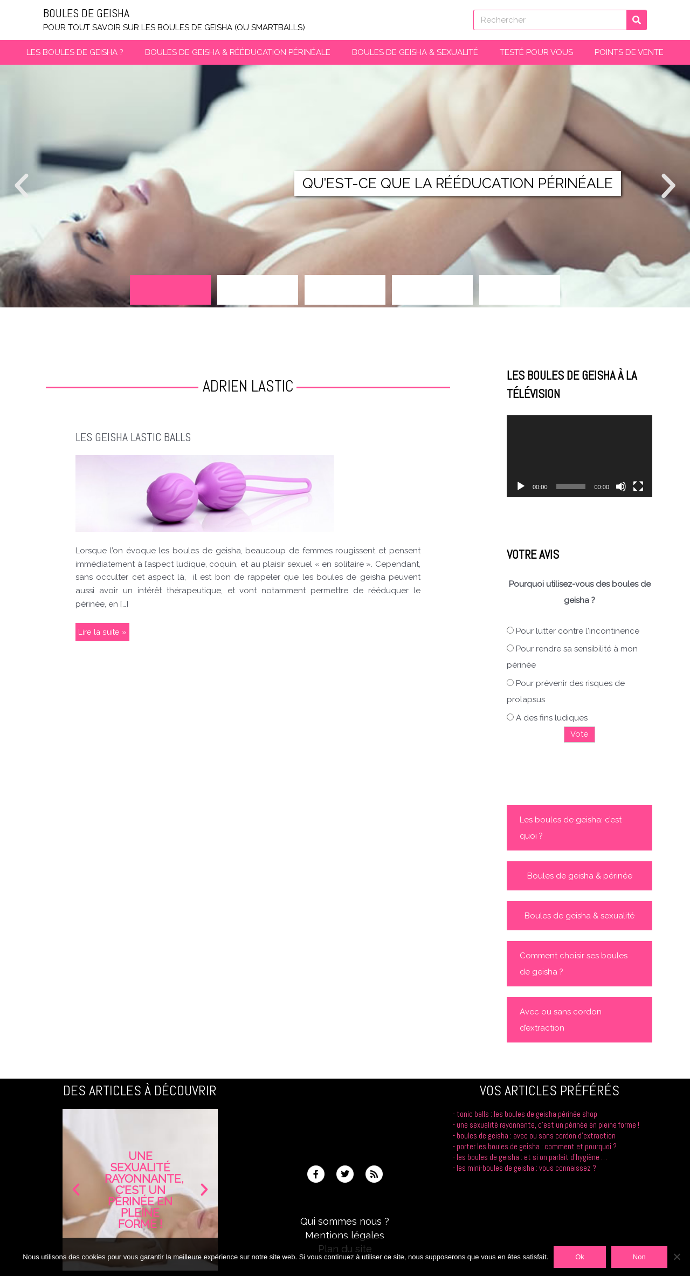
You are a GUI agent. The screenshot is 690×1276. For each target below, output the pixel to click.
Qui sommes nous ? (344, 1221)
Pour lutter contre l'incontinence (577, 630)
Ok (579, 1257)
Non (639, 1257)
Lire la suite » (103, 630)
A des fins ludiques (552, 718)
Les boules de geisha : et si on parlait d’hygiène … (531, 1156)
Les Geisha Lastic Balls (135, 437)
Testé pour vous (536, 52)
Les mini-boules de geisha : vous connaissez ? (526, 1167)
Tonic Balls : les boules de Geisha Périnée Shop (526, 1114)
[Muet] (621, 486)
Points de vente (629, 52)
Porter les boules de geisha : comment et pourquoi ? (536, 1146)
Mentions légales (344, 1234)
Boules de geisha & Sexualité (415, 52)
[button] (21, 186)
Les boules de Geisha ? (74, 52)
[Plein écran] (638, 486)
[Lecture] (520, 486)
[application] (579, 456)
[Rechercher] (636, 20)
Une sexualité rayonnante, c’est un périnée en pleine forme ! (547, 1125)
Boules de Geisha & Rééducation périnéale (237, 52)
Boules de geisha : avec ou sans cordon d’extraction (535, 1135)
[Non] (676, 1256)
